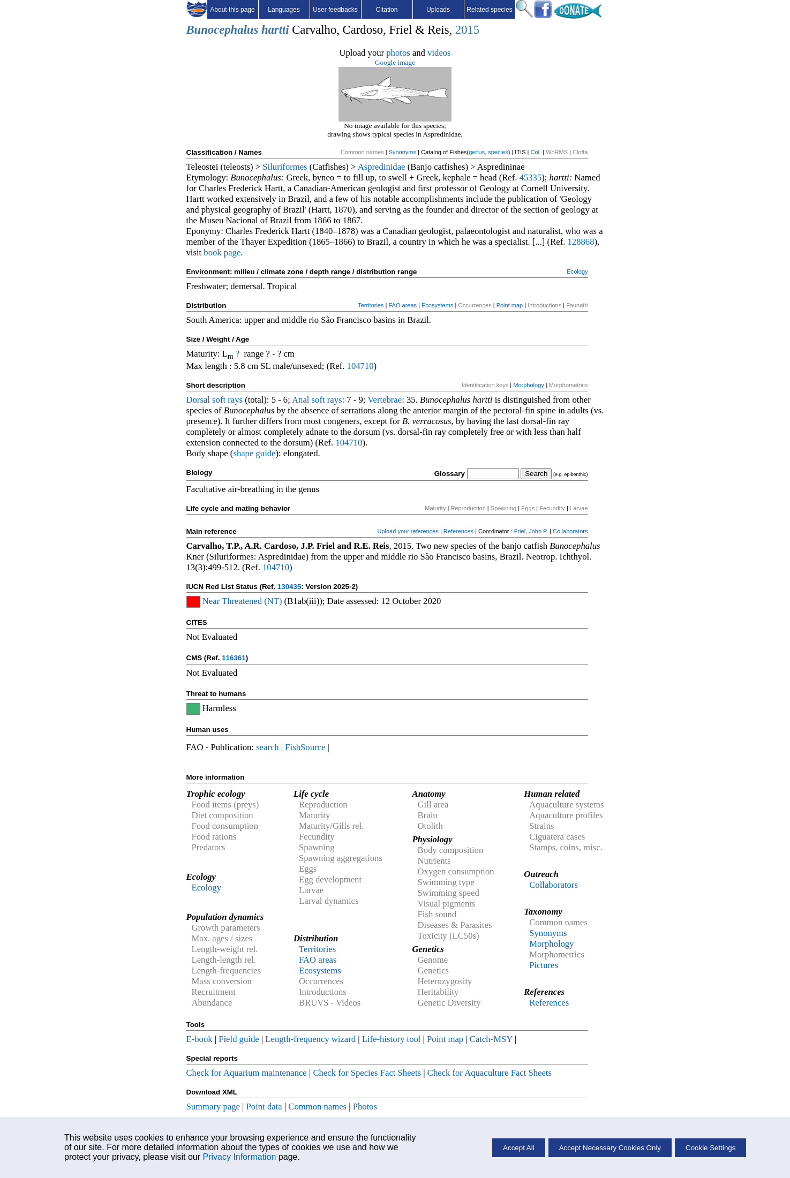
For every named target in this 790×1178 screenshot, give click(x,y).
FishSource (305, 747)
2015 (467, 29)
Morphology (528, 385)
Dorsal (198, 400)
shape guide (254, 453)
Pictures (543, 965)
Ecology (577, 271)
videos (439, 53)
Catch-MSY (491, 1039)
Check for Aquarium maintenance (246, 1073)
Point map (509, 305)
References (458, 531)
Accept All (519, 1148)
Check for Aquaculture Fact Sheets (489, 1073)
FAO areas (402, 305)
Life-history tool (391, 1039)
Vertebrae (384, 400)
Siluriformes (284, 167)
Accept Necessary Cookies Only (610, 1148)
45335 (531, 177)
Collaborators (570, 531)
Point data (264, 1106)
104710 (360, 366)
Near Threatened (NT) (242, 601)
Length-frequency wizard (310, 1039)
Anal (300, 400)
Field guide (239, 1039)
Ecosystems (437, 305)
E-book (199, 1039)
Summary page (213, 1106)
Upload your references (407, 531)
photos (398, 53)
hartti (275, 29)
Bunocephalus (222, 29)
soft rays (227, 400)
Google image (395, 62)
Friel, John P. (531, 531)
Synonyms (402, 152)
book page (222, 252)
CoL (535, 152)
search (267, 747)
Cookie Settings (710, 1148)
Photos (365, 1106)
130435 (289, 587)
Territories (370, 305)
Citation (387, 9)
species (498, 152)
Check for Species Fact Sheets (367, 1073)
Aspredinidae (381, 167)
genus (477, 152)
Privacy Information (239, 1156)
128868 (581, 242)
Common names (317, 1106)
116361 (233, 658)
